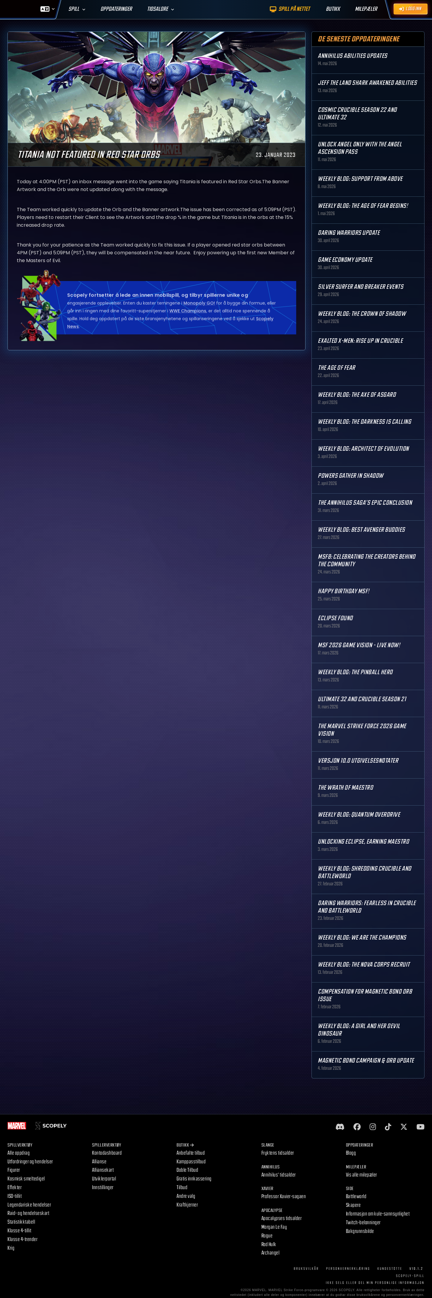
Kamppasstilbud (191, 1162)
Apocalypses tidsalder (281, 1218)
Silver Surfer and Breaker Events (360, 287)
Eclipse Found (335, 618)
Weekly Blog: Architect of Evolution (363, 449)
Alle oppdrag (18, 1153)
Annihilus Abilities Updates (352, 56)
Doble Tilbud (187, 1170)
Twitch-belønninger (363, 1222)
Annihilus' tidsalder (278, 1175)
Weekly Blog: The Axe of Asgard (357, 395)
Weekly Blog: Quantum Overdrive (359, 814)
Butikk (185, 1145)
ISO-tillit (14, 1196)
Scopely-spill (410, 1276)
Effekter (14, 1187)
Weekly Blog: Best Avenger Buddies (361, 530)
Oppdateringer (116, 9)
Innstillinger (103, 1187)
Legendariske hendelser (29, 1205)
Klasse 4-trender (22, 1239)
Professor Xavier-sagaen (283, 1196)
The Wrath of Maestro (345, 787)
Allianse (99, 1162)
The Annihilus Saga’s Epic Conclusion (365, 503)
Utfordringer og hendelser (30, 1162)
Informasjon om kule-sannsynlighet (378, 1214)
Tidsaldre (157, 9)
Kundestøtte (389, 1269)
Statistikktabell (21, 1222)
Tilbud (182, 1187)
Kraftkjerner (187, 1205)
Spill (73, 9)
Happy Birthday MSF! (343, 591)
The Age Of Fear (336, 368)
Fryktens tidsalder (277, 1153)
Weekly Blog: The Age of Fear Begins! (363, 206)
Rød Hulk (268, 1244)
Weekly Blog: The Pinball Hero (355, 672)
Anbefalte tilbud (191, 1153)
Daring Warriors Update (349, 233)
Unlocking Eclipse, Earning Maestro (363, 841)
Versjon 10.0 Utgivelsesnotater (358, 760)
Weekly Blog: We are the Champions (362, 937)
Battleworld (356, 1196)
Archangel (270, 1253)
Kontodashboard (107, 1153)
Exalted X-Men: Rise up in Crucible (360, 341)
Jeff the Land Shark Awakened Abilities (367, 83)
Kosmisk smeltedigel (26, 1179)
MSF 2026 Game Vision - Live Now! (359, 645)
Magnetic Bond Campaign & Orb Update (366, 1060)
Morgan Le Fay (274, 1227)
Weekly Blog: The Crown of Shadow (362, 314)
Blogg (351, 1153)
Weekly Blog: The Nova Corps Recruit (364, 964)
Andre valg (186, 1196)
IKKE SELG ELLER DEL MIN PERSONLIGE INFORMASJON (375, 1283)
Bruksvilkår (306, 1269)
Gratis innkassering (194, 1179)
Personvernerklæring (348, 1269)
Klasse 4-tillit (19, 1231)
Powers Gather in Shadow (350, 476)
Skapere (353, 1205)
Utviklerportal (104, 1179)
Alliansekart (103, 1170)
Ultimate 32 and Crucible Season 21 (362, 699)
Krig (10, 1248)
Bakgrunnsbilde (360, 1231)
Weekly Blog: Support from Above (360, 179)
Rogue (267, 1236)
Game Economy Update (345, 260)
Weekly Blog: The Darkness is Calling (364, 422)
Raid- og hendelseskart (28, 1213)
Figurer (13, 1170)
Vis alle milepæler (361, 1175)
